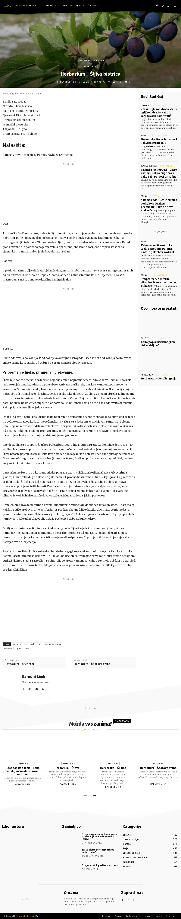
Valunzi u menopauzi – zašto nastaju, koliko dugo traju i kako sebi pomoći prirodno (159, 173)
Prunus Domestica (52, 644)
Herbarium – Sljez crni (19, 664)
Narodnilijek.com (25, 916)
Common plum (20, 644)
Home (6, 93)
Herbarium (99, 60)
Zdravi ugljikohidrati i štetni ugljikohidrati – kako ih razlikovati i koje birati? (159, 113)
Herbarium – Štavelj (68, 768)
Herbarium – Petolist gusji (158, 378)
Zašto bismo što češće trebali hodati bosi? (98, 851)
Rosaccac (8, 649)
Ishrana (145, 105)
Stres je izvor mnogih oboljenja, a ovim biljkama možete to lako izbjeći (99, 836)
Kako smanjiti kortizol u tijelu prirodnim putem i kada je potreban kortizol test (157, 250)
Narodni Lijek (68, 82)
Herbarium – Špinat (113, 768)
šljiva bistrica (22, 649)
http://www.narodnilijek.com (35, 682)
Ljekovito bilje (83, 60)
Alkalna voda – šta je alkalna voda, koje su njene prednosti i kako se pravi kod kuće (159, 205)
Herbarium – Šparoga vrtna (92, 664)
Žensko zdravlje (149, 166)
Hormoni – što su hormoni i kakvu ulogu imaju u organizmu (159, 143)
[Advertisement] (69, 192)
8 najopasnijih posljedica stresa (100, 865)
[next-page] (94, 796)
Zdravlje (145, 136)
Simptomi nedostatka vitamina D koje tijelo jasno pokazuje (158, 282)
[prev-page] (85, 796)
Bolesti (145, 338)
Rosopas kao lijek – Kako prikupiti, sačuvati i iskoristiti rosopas (22, 771)
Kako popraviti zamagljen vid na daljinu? (158, 344)
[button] (175, 5)
